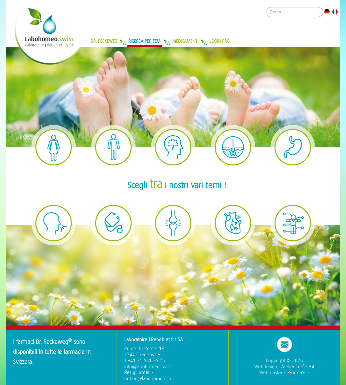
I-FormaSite (298, 373)
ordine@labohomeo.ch (147, 379)
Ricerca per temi (144, 41)
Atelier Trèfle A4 (297, 367)
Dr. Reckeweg (104, 41)
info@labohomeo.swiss (147, 367)
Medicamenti (185, 41)
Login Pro (219, 41)
